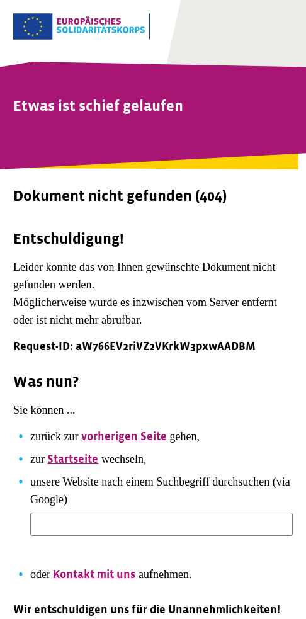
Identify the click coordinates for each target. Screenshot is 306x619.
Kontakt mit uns (94, 575)
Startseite (72, 459)
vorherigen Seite (124, 437)
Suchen (58, 551)
